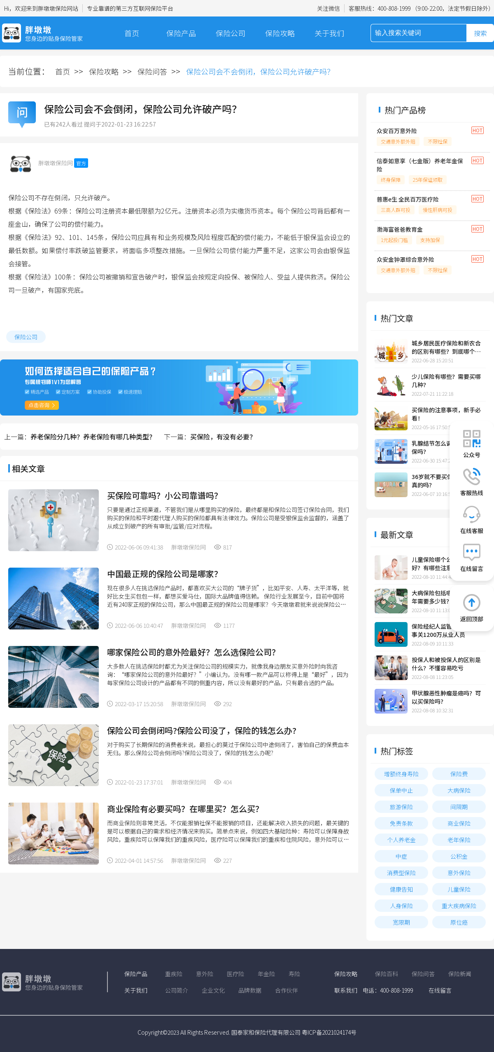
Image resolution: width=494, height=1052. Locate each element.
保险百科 (386, 974)
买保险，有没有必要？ (223, 436)
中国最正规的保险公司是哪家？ (164, 574)
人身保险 (401, 906)
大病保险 (459, 790)
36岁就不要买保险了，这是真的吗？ (447, 480)
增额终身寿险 (401, 774)
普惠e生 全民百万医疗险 (408, 199)
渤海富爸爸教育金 (400, 229)
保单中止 (401, 790)
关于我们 (329, 33)
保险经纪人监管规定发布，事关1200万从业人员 (446, 630)
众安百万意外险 (397, 131)
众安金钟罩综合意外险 (405, 259)
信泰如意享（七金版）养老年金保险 (420, 165)
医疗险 (235, 974)
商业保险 (459, 823)
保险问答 (152, 71)
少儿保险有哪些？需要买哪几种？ (446, 380)
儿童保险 (459, 889)
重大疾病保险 (459, 906)
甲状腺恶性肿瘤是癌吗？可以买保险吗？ (446, 697)
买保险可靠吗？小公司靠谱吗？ (164, 495)
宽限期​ (401, 922)
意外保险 (459, 873)
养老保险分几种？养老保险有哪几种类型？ (93, 436)
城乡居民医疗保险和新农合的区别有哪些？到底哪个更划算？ (446, 347)
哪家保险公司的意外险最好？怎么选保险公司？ (193, 652)
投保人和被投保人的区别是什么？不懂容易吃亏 (446, 663)
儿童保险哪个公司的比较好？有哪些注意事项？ (443, 563)
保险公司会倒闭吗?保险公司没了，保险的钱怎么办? (201, 730)
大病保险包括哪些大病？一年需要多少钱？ (446, 597)
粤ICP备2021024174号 (329, 1032)
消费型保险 (401, 873)
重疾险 (173, 974)
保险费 (459, 774)
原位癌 (459, 922)
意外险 (204, 974)
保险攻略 (280, 33)
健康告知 (401, 889)
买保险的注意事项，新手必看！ (446, 414)
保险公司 (230, 33)
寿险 (294, 974)
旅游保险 (401, 807)
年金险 (266, 974)
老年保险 (459, 840)
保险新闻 (459, 974)
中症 (401, 856)
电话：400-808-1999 (388, 990)
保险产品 (181, 33)
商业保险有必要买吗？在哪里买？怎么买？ (185, 809)
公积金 (459, 856)
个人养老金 (401, 840)
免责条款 (401, 823)
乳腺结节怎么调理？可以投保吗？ (446, 447)
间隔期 (459, 807)
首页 (131, 33)
